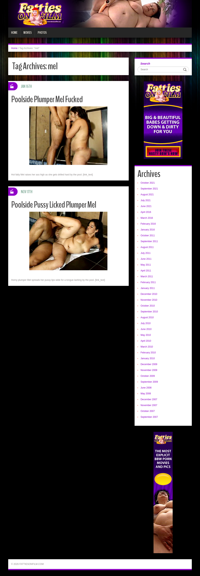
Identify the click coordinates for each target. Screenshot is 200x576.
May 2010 (146, 335)
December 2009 (149, 364)
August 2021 (147, 194)
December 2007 (149, 399)
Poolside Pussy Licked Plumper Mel (53, 205)
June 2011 (146, 259)
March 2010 (147, 346)
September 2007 (149, 417)
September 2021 (149, 188)
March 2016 (147, 218)
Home (14, 32)
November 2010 (149, 300)
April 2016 (146, 212)
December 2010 (149, 294)
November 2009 (149, 370)
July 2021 (146, 200)
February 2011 (148, 282)
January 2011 (148, 288)
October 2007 (148, 411)
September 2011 (149, 241)
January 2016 (148, 229)
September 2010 (149, 311)
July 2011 (146, 253)
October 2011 (148, 235)
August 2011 (147, 247)
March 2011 (147, 276)
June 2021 (146, 206)
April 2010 (146, 341)
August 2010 (147, 317)
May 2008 (146, 393)
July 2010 (146, 323)
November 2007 (149, 405)
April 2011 (146, 270)
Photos (42, 32)
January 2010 (148, 358)
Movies (27, 32)
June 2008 (146, 387)
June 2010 (146, 329)
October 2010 (148, 305)
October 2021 (148, 182)
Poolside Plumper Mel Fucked (47, 99)
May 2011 (146, 264)
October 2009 (148, 376)
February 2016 (148, 223)
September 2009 (149, 381)
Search (145, 63)
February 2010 (148, 352)
